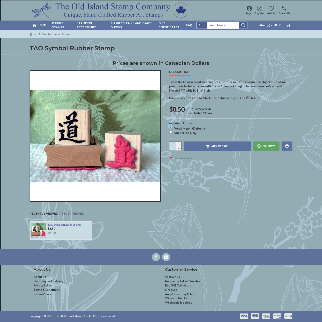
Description (179, 72)
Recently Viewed (44, 213)
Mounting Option (181, 123)
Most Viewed (73, 213)
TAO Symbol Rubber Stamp (64, 225)
